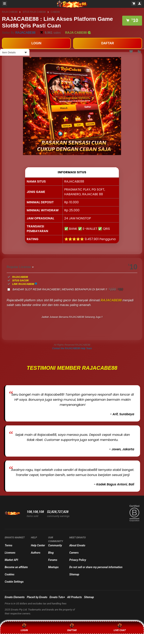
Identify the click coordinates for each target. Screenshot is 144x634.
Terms (8, 545)
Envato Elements (15, 597)
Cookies (9, 574)
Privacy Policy (77, 559)
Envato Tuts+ (57, 597)
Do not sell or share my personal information (95, 567)
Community (55, 545)
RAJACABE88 (25, 32)
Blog (51, 552)
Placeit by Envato (37, 597)
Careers (73, 552)
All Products (74, 597)
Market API (11, 559)
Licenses (10, 552)
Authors (35, 552)
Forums (52, 559)
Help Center (38, 545)
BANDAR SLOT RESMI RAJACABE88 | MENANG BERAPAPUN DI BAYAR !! (68, 289)
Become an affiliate (16, 567)
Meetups (53, 567)
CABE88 (55, 12)
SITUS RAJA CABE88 (34, 12)
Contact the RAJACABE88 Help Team (72, 348)
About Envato (77, 545)
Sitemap (74, 574)
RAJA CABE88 (9, 12)
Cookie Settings (14, 581)
